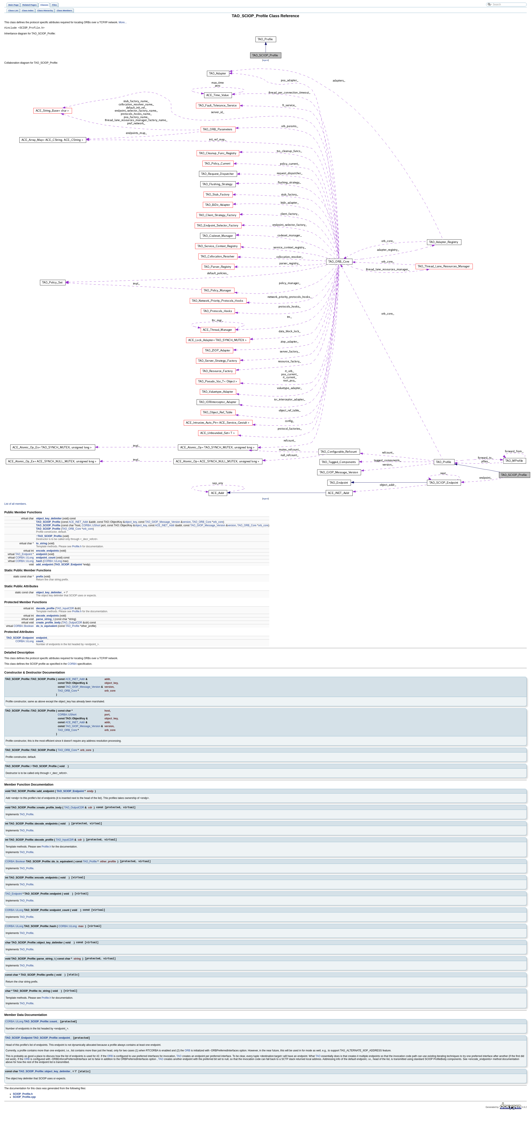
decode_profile (45, 609)
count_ (40, 641)
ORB (187, 1059)
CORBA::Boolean (24, 626)
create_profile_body (48, 623)
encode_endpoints (47, 551)
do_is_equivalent (46, 626)
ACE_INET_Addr (78, 522)
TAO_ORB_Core (201, 522)
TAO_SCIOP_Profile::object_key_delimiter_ (45, 1080)
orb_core (218, 522)
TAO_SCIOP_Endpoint (68, 565)
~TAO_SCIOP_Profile (49, 536)
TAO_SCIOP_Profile (48, 522)
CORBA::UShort (91, 526)
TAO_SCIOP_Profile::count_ (41, 1029)
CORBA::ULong (24, 558)
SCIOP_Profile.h (23, 1102)
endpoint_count (45, 558)
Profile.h (77, 547)
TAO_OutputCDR (72, 623)
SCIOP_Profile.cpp (24, 1105)
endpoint (41, 554)
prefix (39, 577)
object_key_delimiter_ (49, 593)
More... (123, 22)
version (186, 522)
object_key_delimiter (49, 519)
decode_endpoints (47, 616)
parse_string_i (45, 619)
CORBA (72, 664)
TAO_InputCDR (65, 609)
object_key (131, 522)
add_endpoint (44, 565)
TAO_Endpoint (23, 554)
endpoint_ (42, 638)
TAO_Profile (72, 626)
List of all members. (15, 504)
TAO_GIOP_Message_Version (162, 522)
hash (39, 561)
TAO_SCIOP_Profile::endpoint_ (52, 1046)
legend (265, 61)
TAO (179, 1064)
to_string (41, 544)
